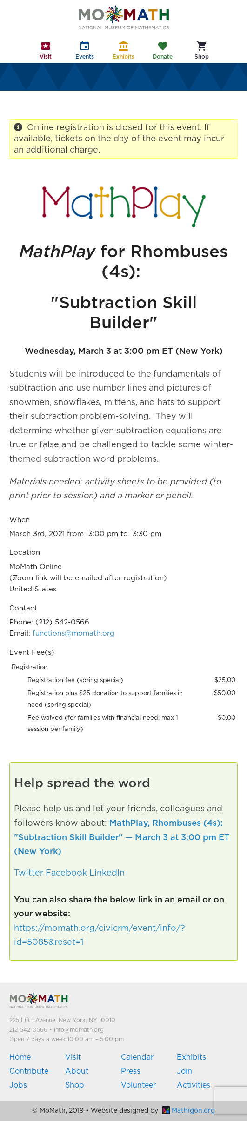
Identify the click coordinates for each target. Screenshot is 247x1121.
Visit (73, 1057)
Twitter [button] (28, 873)
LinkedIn (107, 873)
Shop (74, 1085)
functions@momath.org (73, 633)
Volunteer (138, 1085)
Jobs (18, 1085)
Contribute (28, 1071)
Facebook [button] (66, 873)
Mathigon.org (188, 1111)
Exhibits (191, 1057)
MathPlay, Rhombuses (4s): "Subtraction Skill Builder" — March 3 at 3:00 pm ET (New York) (122, 837)
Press (130, 1071)
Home (20, 1057)
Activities (193, 1085)
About (76, 1071)
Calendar (137, 1057)
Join (184, 1071)
